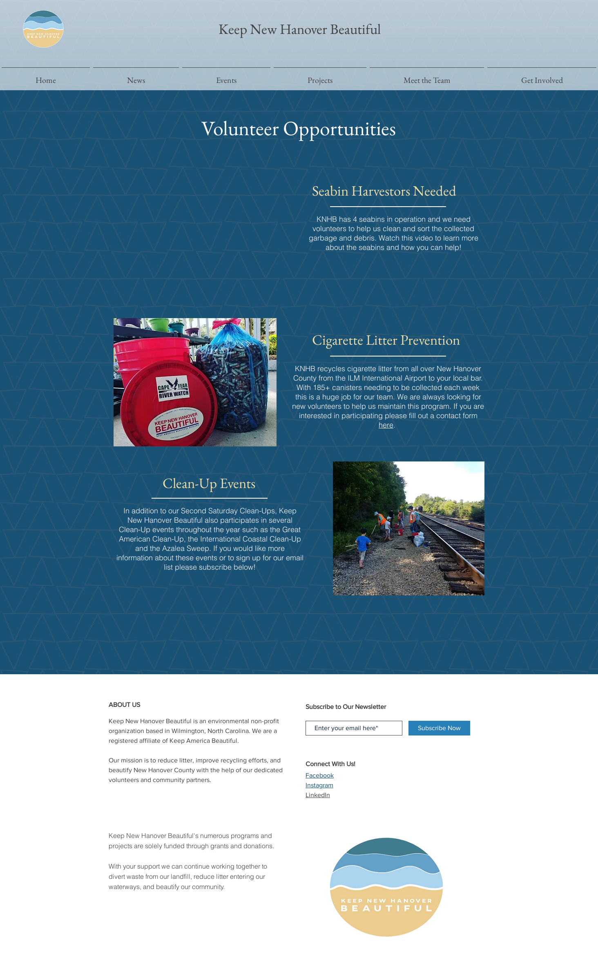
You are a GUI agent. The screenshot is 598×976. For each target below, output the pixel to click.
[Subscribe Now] (439, 728)
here (386, 425)
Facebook (320, 775)
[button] (320, 76)
